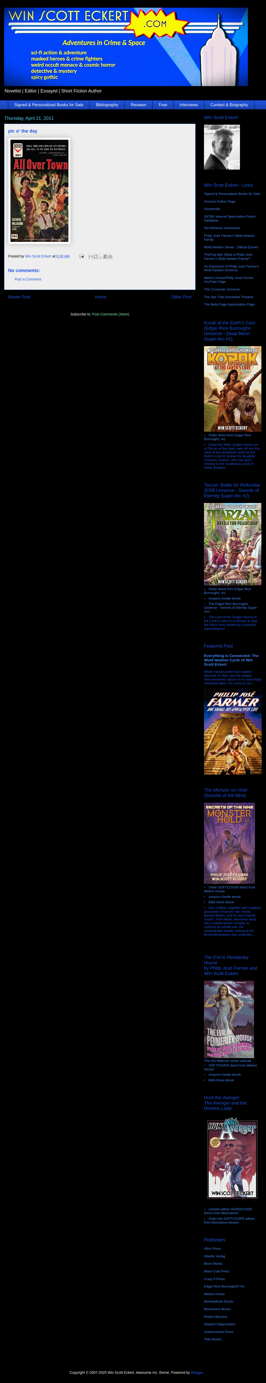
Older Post (181, 297)
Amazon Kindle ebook (225, 598)
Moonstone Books (217, 1309)
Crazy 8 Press (214, 1279)
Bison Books (213, 1263)
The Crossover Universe (222, 289)
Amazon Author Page (219, 201)
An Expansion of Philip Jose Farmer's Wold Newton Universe (231, 268)
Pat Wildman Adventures (222, 228)
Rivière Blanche (215, 1317)
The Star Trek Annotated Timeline (228, 297)
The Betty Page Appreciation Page (229, 304)
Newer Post (19, 297)
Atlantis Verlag (214, 1256)
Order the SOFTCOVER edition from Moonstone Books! (229, 1220)
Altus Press (212, 1248)
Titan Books (212, 1339)
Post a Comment (28, 279)
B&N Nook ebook (221, 902)
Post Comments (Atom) (110, 314)
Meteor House (214, 1294)
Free (163, 105)
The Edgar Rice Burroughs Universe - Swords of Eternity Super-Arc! (231, 607)
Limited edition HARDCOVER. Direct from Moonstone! (228, 1211)
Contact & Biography (229, 105)
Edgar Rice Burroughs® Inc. (224, 1286)
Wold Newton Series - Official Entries (231, 247)
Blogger (197, 1372)
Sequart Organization (219, 1324)
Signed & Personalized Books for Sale (48, 105)
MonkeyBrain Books (219, 1301)
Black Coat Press (216, 1271)
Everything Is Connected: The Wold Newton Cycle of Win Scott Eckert (231, 659)
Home (100, 297)
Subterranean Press (219, 1332)
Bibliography (107, 105)
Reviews (138, 105)
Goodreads (212, 209)
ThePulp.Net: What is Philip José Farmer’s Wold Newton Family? (228, 257)
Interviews (189, 105)
